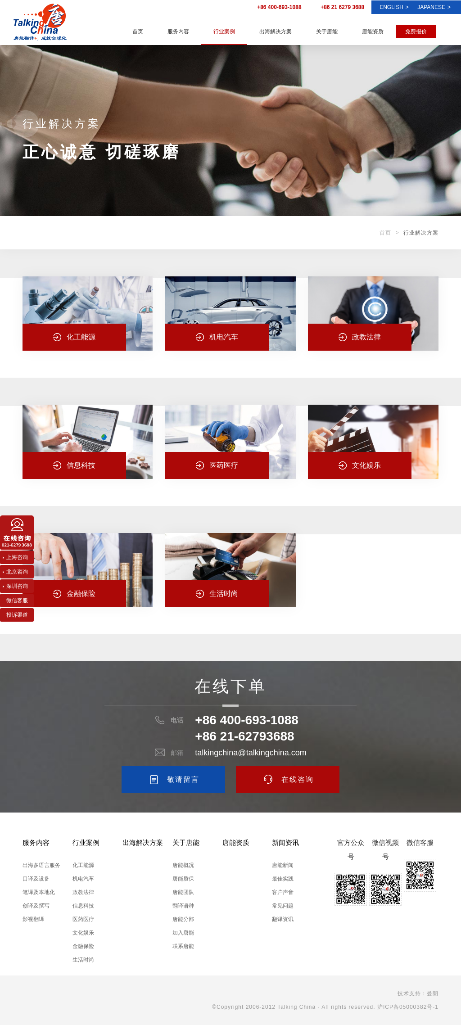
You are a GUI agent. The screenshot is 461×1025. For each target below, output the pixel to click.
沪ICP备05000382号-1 (407, 1007)
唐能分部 (183, 919)
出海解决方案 (275, 31)
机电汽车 (83, 879)
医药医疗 (83, 919)
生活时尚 (83, 960)
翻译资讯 (283, 919)
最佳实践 (283, 879)
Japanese (434, 7)
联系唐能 (183, 946)
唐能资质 (373, 31)
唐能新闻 (283, 865)
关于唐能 (327, 31)
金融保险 (83, 946)
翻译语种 (183, 906)
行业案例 (224, 31)
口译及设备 (36, 879)
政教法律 (83, 892)
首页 (137, 31)
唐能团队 (183, 892)
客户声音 (283, 892)
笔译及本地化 (39, 892)
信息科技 (83, 906)
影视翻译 (33, 919)
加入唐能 (183, 933)
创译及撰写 (36, 906)
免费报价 (416, 31)
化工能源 (83, 865)
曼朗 (432, 993)
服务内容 (178, 31)
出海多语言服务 (41, 865)
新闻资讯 (285, 842)
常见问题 (283, 906)
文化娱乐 (83, 933)
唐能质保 (183, 879)
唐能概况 (183, 865)
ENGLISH (394, 7)
